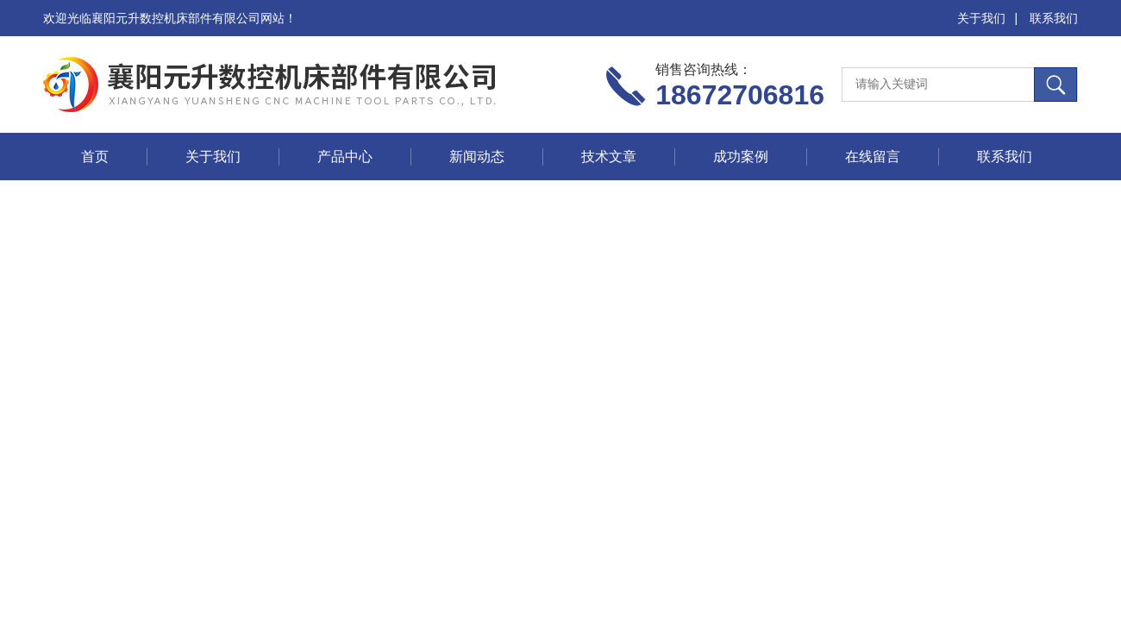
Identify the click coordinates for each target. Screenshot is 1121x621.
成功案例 (740, 156)
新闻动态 (476, 156)
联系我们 (1054, 18)
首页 (95, 156)
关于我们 (981, 18)
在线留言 (872, 156)
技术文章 (608, 156)
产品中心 (345, 156)
